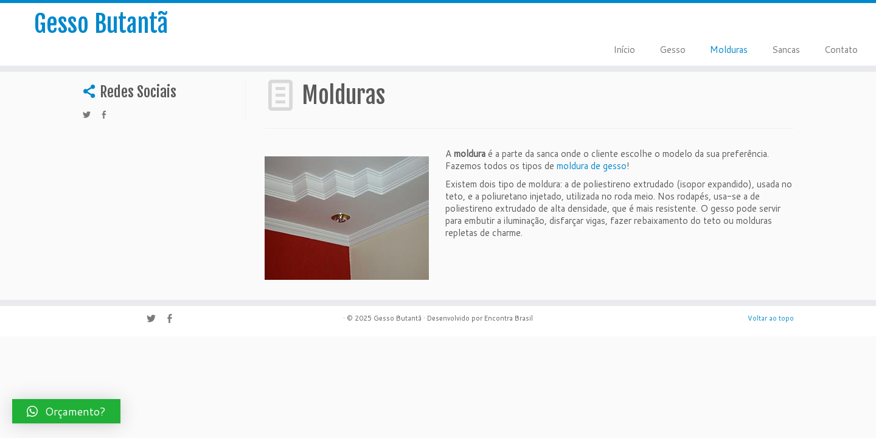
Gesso (672, 49)
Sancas (786, 49)
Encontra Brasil (508, 318)
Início (624, 49)
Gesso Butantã (101, 23)
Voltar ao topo (771, 318)
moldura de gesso (592, 165)
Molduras (729, 49)
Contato (841, 49)
